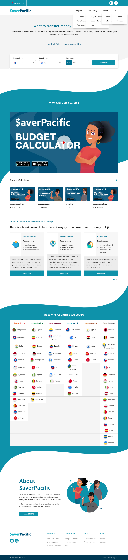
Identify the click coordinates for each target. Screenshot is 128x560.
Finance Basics (70, 542)
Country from (18, 58)
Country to (43, 58)
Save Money (92, 11)
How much (70, 58)
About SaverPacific (89, 539)
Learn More (29, 514)
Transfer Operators (54, 545)
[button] (114, 279)
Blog (66, 545)
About (105, 11)
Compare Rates (53, 539)
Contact (103, 542)
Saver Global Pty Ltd (110, 557)
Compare (78, 11)
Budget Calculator (71, 539)
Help (116, 11)
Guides (103, 539)
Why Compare (52, 542)
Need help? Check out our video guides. (64, 44)
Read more (27, 273)
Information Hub (89, 542)
